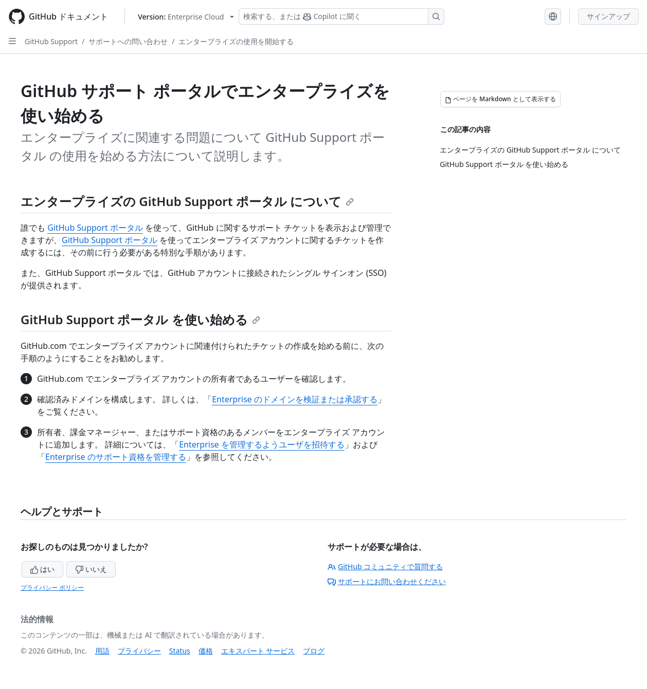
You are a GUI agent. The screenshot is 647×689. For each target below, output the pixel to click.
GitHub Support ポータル (95, 227)
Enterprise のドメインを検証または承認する (295, 399)
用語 (102, 651)
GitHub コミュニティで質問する (385, 566)
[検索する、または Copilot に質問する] (341, 16)
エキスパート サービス (258, 651)
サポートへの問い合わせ (128, 41)
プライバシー (139, 651)
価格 (206, 651)
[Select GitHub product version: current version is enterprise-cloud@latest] (186, 17)
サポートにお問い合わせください (387, 581)
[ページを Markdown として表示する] (500, 99)
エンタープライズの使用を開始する (236, 41)
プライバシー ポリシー (52, 587)
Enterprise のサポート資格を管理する (115, 456)
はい (42, 569)
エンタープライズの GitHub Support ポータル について (187, 201)
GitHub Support (51, 41)
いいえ (91, 569)
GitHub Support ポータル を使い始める (140, 319)
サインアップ (608, 16)
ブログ (314, 651)
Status (179, 651)
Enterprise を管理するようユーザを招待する (262, 444)
